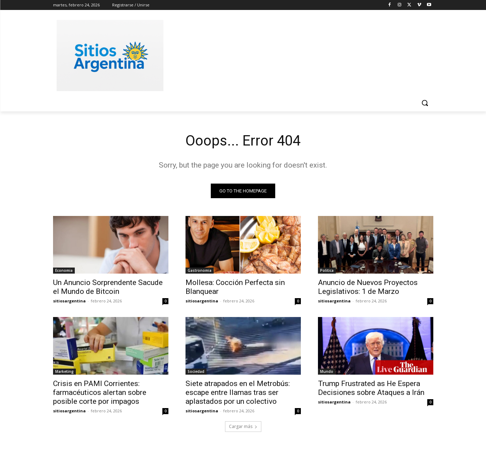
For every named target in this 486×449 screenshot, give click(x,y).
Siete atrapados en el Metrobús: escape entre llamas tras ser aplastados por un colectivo (237, 392)
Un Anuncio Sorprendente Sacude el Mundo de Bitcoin (108, 287)
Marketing (64, 371)
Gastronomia (199, 270)
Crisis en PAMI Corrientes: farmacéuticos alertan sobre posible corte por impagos (99, 392)
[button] (424, 102)
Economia (64, 270)
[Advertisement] (296, 54)
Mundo (326, 371)
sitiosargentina (69, 300)
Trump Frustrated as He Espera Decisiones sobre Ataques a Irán (371, 388)
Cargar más (243, 426)
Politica (327, 270)
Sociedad (196, 371)
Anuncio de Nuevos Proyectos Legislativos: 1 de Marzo (368, 287)
